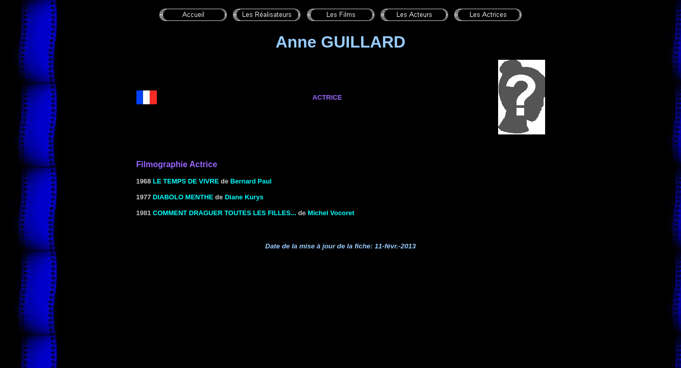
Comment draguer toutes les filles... (224, 213)
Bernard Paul (251, 181)
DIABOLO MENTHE (183, 197)
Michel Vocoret (331, 213)
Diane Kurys (244, 197)
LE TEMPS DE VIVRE (186, 181)
